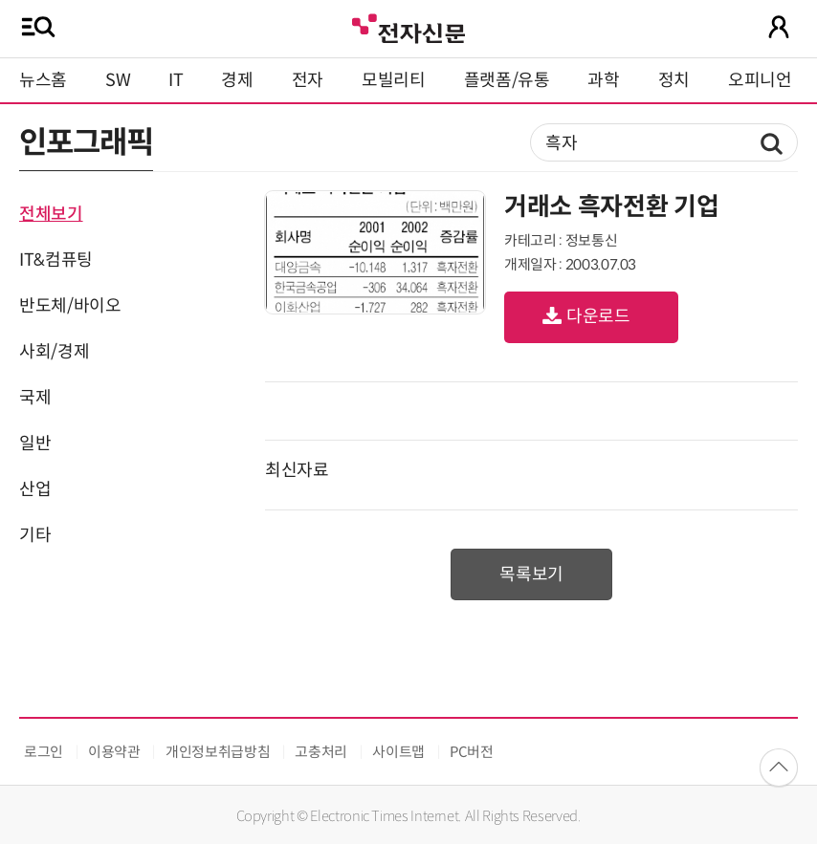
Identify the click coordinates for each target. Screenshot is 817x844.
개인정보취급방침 (218, 752)
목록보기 (531, 574)
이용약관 (114, 752)
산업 (35, 489)
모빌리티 (394, 80)
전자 (307, 80)
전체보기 (51, 214)
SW (117, 80)
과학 (603, 80)
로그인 (43, 752)
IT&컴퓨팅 (56, 260)
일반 (35, 443)
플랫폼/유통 (507, 80)
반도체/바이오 (70, 305)
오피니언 (760, 80)
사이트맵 (398, 752)
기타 (35, 535)
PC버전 (472, 752)
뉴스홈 (43, 80)
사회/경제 (54, 351)
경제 (237, 80)
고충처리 (321, 752)
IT (175, 80)
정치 (674, 80)
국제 (35, 397)
